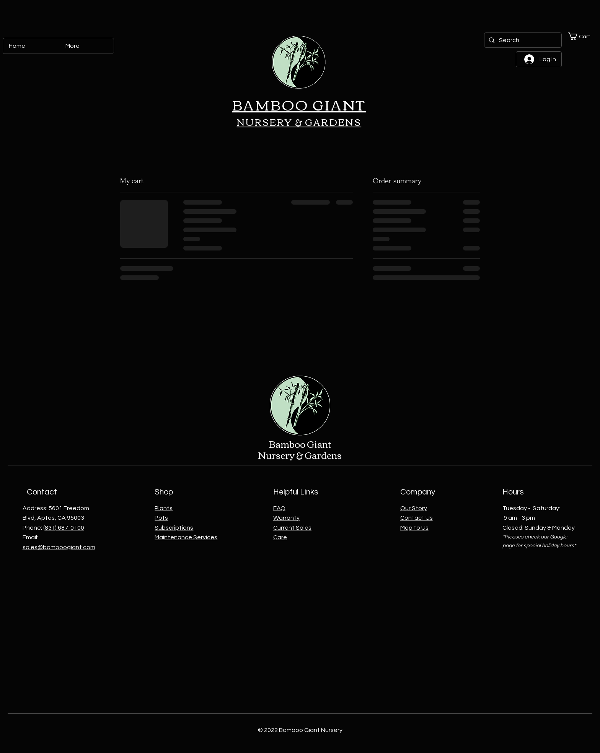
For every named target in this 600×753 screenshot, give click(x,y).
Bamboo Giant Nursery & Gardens (300, 449)
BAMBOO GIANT (299, 104)
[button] (582, 36)
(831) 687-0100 (63, 528)
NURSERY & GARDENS (298, 121)
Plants (164, 508)
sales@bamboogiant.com (59, 547)
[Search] (522, 40)
